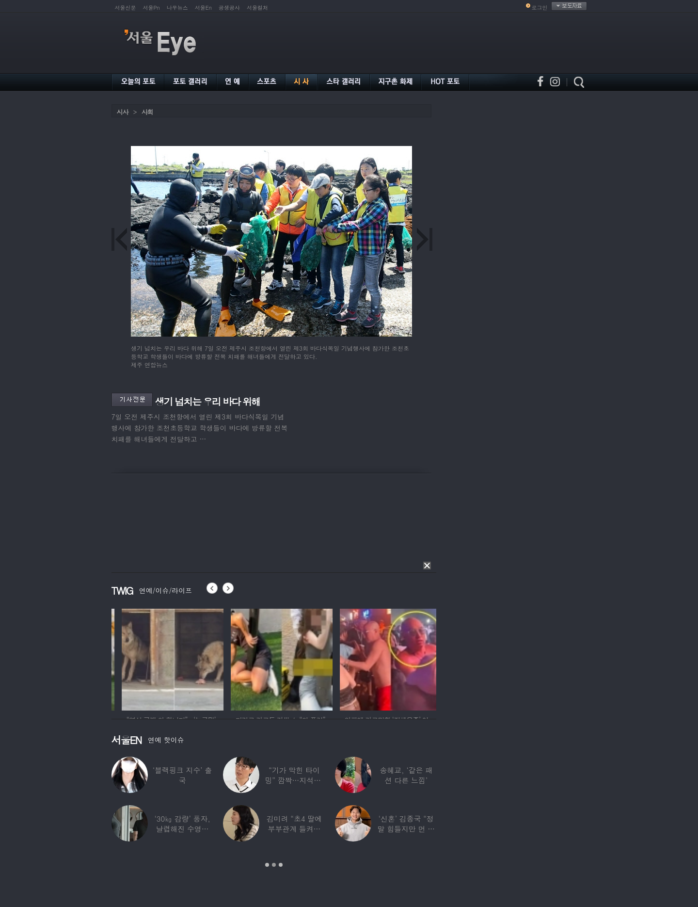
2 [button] (274, 865)
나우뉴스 (177, 7)
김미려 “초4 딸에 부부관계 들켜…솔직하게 (294, 828)
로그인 (540, 7)
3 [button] (281, 865)
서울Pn (151, 7)
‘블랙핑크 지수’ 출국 (182, 775)
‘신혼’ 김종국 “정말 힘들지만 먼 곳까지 (406, 828)
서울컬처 (257, 7)
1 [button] (267, 865)
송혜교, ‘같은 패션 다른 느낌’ (406, 775)
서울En (203, 7)
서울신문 (125, 7)
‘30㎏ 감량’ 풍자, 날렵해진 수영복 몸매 (182, 828)
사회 (147, 111)
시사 (122, 111)
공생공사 (229, 7)
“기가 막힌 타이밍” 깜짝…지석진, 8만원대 (294, 780)
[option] (113, 658)
